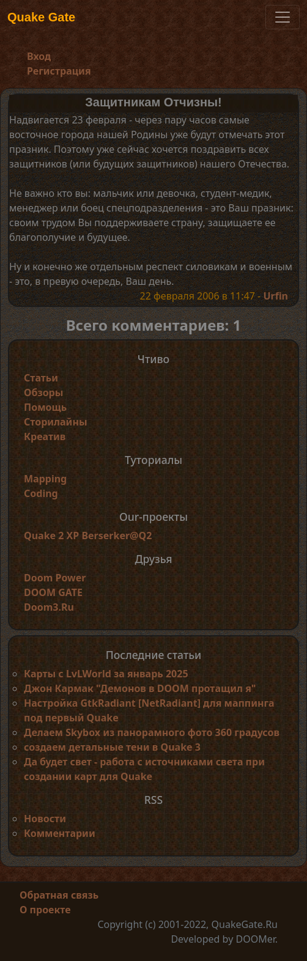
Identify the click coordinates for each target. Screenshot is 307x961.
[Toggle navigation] (282, 17)
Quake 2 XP (52, 535)
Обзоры (43, 392)
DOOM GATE (53, 592)
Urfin (275, 296)
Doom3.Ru (49, 607)
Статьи (41, 378)
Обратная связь (59, 895)
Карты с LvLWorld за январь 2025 (106, 673)
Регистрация (59, 71)
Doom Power (55, 577)
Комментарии (59, 833)
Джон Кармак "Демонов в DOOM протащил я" (140, 688)
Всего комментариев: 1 (154, 325)
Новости (45, 818)
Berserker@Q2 (116, 535)
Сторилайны (55, 422)
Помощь (45, 407)
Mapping (45, 478)
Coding (41, 493)
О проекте (45, 909)
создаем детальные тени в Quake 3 (112, 747)
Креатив (44, 436)
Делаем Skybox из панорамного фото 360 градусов (151, 732)
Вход (39, 56)
